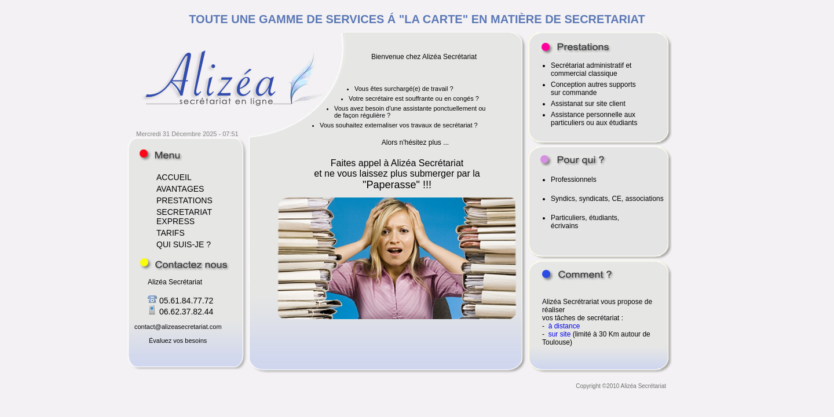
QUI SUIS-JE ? (183, 244)
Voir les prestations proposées (575, 47)
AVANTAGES (180, 188)
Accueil (161, 155)
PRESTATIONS (184, 200)
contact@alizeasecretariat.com (178, 326)
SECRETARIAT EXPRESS (184, 216)
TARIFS (170, 232)
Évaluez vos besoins (178, 340)
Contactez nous (184, 264)
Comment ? (576, 275)
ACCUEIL (174, 177)
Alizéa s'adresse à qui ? (572, 160)
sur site (560, 334)
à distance (564, 326)
